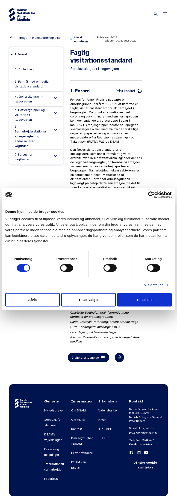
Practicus (51, 479)
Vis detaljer (153, 285)
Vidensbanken (108, 410)
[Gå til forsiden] (22, 15)
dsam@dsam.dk (148, 444)
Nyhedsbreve (53, 410)
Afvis (32, 300)
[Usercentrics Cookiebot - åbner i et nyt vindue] (151, 194)
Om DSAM (78, 410)
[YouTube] (146, 452)
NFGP (102, 420)
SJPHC (103, 438)
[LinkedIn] (138, 452)
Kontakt (76, 429)
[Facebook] (131, 452)
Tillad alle (145, 300)
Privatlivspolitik (82, 453)
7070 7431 (148, 440)
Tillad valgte (88, 300)
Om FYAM (78, 420)
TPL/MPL (105, 429)
